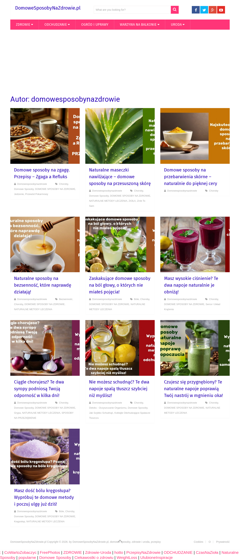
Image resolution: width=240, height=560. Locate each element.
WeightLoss (127, 557)
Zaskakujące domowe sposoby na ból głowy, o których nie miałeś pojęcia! (119, 285)
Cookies (198, 541)
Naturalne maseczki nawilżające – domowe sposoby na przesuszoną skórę (120, 176)
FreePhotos (50, 552)
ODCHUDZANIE (55, 25)
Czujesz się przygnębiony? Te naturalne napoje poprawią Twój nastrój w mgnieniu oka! (193, 388)
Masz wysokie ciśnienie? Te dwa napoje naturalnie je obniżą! (191, 285)
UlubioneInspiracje (156, 557)
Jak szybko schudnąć (101, 412)
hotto (118, 552)
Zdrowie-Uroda (98, 552)
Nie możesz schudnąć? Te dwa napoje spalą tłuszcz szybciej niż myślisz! (119, 388)
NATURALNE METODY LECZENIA (108, 200)
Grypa (17, 412)
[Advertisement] (120, 62)
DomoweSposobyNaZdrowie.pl (47, 8)
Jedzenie (19, 194)
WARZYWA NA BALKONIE (138, 25)
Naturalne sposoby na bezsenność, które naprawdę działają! (42, 285)
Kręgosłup (19, 521)
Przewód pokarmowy (36, 194)
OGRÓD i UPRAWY (94, 25)
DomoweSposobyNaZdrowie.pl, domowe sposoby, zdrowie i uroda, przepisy (117, 541)
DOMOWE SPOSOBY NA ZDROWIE (55, 189)
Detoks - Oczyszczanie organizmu (107, 407)
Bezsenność (65, 299)
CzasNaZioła (207, 552)
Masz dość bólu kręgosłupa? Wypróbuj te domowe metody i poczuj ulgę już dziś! (44, 497)
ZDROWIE (23, 25)
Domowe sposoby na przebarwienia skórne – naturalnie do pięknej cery (190, 176)
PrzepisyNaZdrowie (143, 552)
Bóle (136, 299)
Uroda (176, 25)
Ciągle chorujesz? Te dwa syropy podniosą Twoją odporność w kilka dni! (39, 388)
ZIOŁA (132, 200)
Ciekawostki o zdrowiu (93, 557)
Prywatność (223, 541)
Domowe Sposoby (24, 189)
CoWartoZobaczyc (20, 552)
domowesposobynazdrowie (32, 184)
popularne (27, 557)
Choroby (63, 184)
